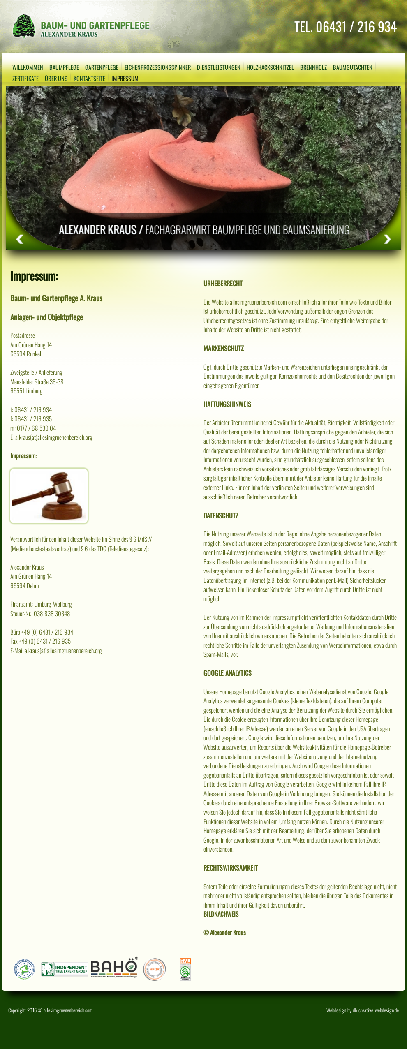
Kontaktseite (89, 78)
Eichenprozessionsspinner (158, 67)
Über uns (56, 78)
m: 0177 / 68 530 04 (33, 427)
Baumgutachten (352, 67)
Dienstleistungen (218, 67)
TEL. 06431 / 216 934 (345, 26)
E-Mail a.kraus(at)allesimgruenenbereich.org (56, 650)
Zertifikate (25, 78)
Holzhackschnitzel (270, 67)
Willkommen (27, 67)
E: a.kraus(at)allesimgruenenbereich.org (51, 436)
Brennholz (313, 67)
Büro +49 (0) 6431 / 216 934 (41, 631)
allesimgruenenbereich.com (68, 1010)
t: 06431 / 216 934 (31, 409)
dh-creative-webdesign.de (376, 1010)
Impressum (125, 78)
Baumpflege (64, 67)
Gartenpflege (101, 67)
